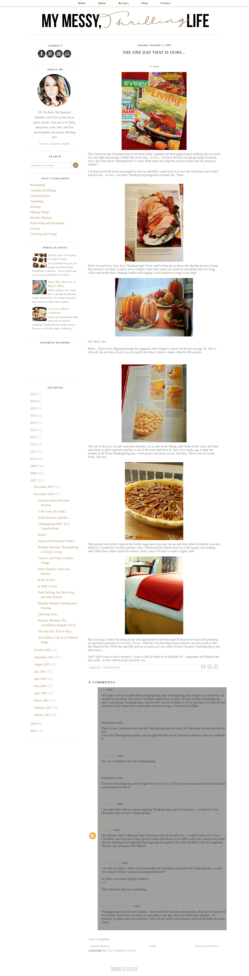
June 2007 (40, 678)
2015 (33, 422)
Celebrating (111, 667)
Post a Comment (99, 939)
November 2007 (44, 494)
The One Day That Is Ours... (55, 631)
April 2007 (41, 693)
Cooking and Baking (43, 190)
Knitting (35, 206)
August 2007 (42, 664)
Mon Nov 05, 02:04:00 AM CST (128, 894)
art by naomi (109, 755)
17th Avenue (130, 968)
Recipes (123, 3)
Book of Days (46, 580)
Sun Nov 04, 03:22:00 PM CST (128, 851)
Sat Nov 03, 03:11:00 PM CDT (128, 744)
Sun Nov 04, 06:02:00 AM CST (128, 818)
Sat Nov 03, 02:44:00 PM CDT (128, 711)
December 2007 (44, 486)
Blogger (132, 970)
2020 (33, 401)
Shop (144, 3)
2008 (33, 473)
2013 (33, 437)
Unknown (107, 829)
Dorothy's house (130, 643)
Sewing (34, 228)
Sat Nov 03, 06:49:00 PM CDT (128, 792)
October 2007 (43, 650)
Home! (42, 534)
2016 (33, 415)
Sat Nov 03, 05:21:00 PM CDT (128, 766)
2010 (33, 458)
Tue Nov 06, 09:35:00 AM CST (127, 927)
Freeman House (40, 195)
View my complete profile (54, 143)
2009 (33, 466)
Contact (165, 3)
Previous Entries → (208, 946)
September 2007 (44, 657)
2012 (33, 444)
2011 (33, 451)
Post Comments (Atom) (121, 951)
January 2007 (42, 714)
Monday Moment (41, 217)
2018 (33, 408)
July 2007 (40, 671)
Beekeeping (37, 185)
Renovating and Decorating (47, 223)
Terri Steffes (108, 803)
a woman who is (111, 862)
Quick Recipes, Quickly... (54, 517)
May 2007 (40, 686)
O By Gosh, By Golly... (52, 511)
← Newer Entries (99, 946)
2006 (33, 723)
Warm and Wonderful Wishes (56, 541)
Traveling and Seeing (43, 234)
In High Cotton (47, 586)
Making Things (39, 212)
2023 (33, 394)
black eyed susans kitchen (117, 906)
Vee (103, 689)
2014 (33, 430)
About (102, 3)
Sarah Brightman (163, 272)
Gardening (36, 201)
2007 (33, 480)
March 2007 (42, 700)
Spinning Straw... (48, 614)
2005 (33, 730)
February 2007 (43, 707)
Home (82, 3)
